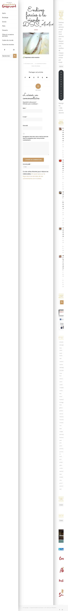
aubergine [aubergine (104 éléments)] (61, 345)
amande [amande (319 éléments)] (61, 342)
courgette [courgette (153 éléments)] (61, 387)
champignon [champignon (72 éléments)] (61, 367)
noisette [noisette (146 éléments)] (61, 422)
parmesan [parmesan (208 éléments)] (61, 434)
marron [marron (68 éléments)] (61, 413)
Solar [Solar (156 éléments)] (60, 474)
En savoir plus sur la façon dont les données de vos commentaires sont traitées (34, 176)
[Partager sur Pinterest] (38, 77)
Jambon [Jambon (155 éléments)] (61, 410)
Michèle (37, 66)
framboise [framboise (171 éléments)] (61, 399)
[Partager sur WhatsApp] (34, 77)
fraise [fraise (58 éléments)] (60, 396)
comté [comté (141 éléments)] (61, 384)
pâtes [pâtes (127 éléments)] (60, 465)
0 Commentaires (40, 63)
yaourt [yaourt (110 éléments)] (61, 483)
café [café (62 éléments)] (60, 358)
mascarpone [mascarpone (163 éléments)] (61, 416)
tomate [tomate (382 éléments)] (61, 477)
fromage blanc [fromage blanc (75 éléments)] (61, 403)
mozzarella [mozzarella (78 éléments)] (61, 419)
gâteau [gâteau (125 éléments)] (61, 407)
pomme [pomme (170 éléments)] (61, 448)
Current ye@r (27, 164)
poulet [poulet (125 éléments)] (61, 462)
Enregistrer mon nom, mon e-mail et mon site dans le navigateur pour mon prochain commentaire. (35, 138)
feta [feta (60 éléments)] (60, 393)
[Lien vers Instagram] (13, 49)
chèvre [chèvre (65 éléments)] (61, 378)
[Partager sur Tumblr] (42, 77)
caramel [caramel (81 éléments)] (61, 361)
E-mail (25, 117)
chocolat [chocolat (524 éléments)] (61, 370)
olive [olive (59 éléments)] (60, 428)
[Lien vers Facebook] (4, 49)
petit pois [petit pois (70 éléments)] (60, 441)
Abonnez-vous (61, 85)
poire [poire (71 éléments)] (60, 445)
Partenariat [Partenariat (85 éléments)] (61, 437)
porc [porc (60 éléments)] (60, 459)
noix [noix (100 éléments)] (60, 425)
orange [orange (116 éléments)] (61, 431)
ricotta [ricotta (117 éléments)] (61, 468)
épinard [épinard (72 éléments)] (61, 486)
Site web (25, 125)
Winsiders (54, 606)
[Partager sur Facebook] (25, 77)
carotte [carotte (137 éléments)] (61, 364)
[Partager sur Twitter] (29, 77)
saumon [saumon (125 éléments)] (61, 471)
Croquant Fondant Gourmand (36, 606)
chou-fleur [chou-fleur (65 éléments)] (60, 374)
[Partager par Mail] (47, 77)
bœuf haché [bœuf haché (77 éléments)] (60, 354)
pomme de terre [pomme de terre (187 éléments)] (61, 454)
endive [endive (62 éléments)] (61, 390)
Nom (24, 108)
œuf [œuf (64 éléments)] (60, 489)
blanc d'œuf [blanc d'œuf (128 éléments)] (60, 349)
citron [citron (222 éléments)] (60, 381)
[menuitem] (9, 13)
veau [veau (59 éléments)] (60, 480)
